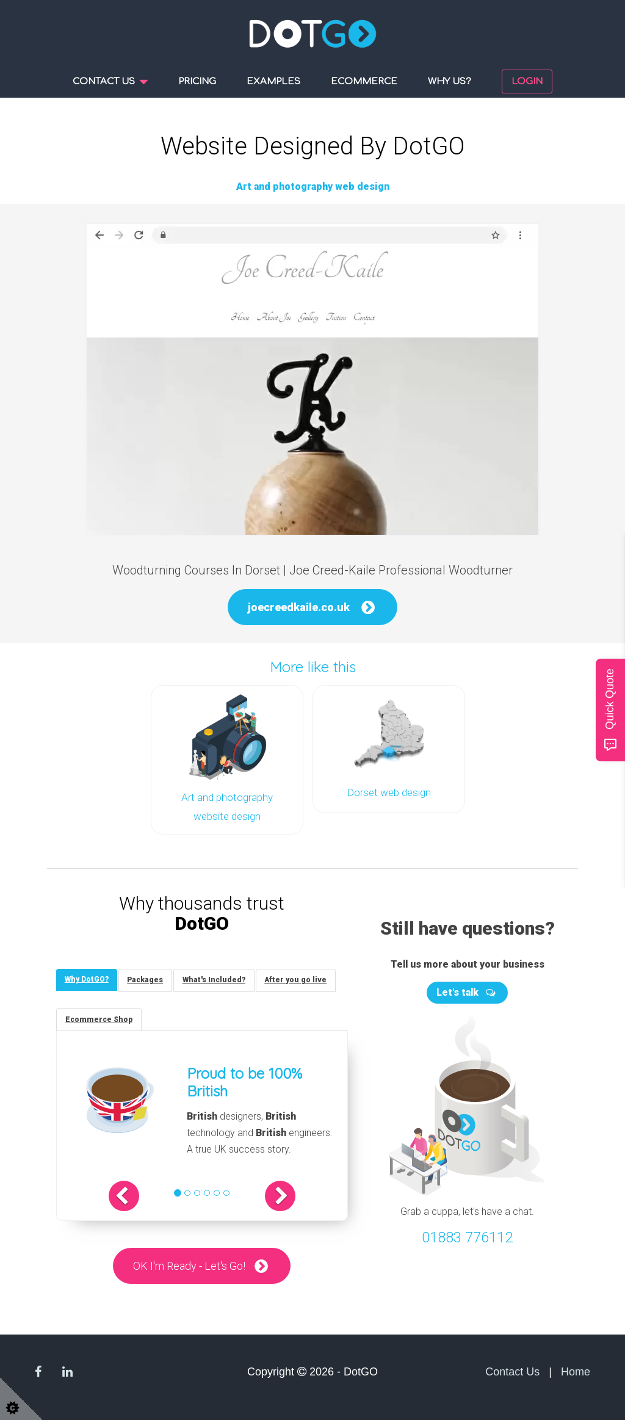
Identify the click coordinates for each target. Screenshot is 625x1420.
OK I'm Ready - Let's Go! (189, 1265)
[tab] (87, 978)
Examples (273, 81)
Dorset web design (389, 792)
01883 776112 (467, 1235)
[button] (130, 1196)
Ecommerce (364, 81)
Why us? (449, 81)
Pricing (197, 81)
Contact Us (512, 1372)
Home (575, 1372)
